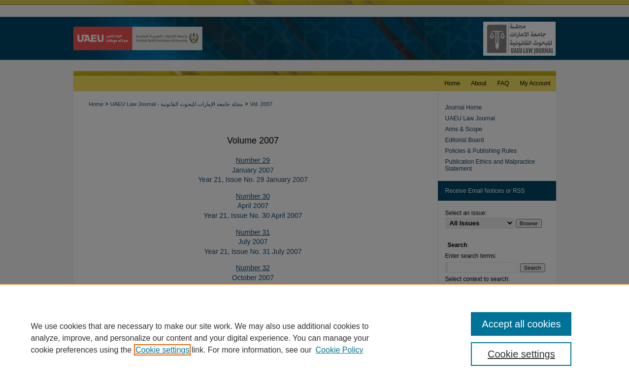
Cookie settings (162, 350)
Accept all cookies (521, 324)
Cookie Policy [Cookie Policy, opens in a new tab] (340, 350)
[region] (314, 338)
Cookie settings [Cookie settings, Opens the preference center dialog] (521, 354)
